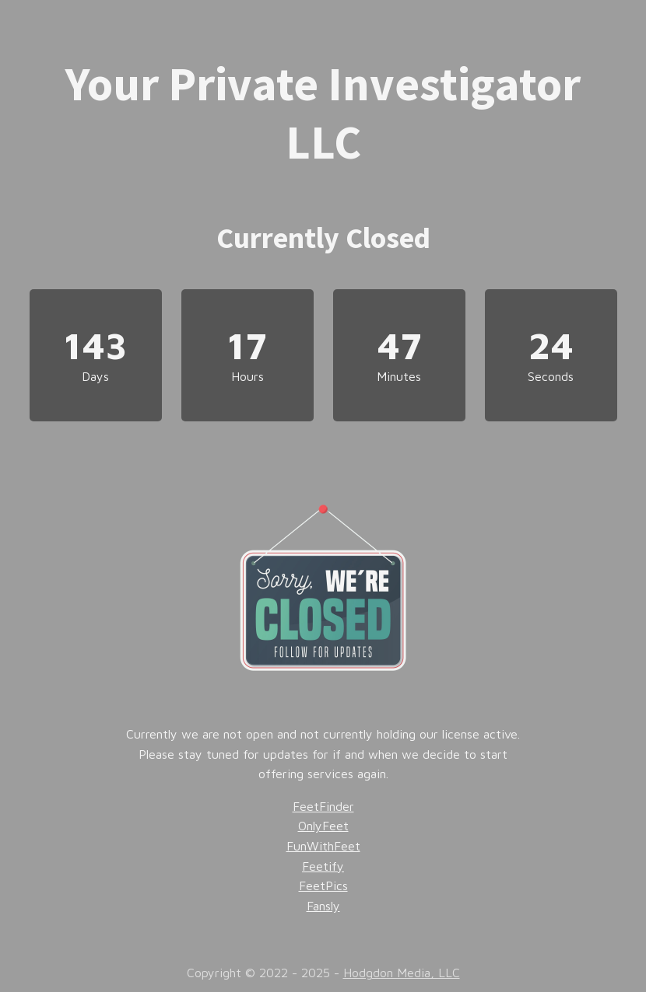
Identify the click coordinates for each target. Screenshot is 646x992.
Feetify (323, 866)
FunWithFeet (323, 846)
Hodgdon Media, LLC (401, 973)
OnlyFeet (323, 826)
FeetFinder (323, 806)
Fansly (323, 906)
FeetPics (323, 885)
